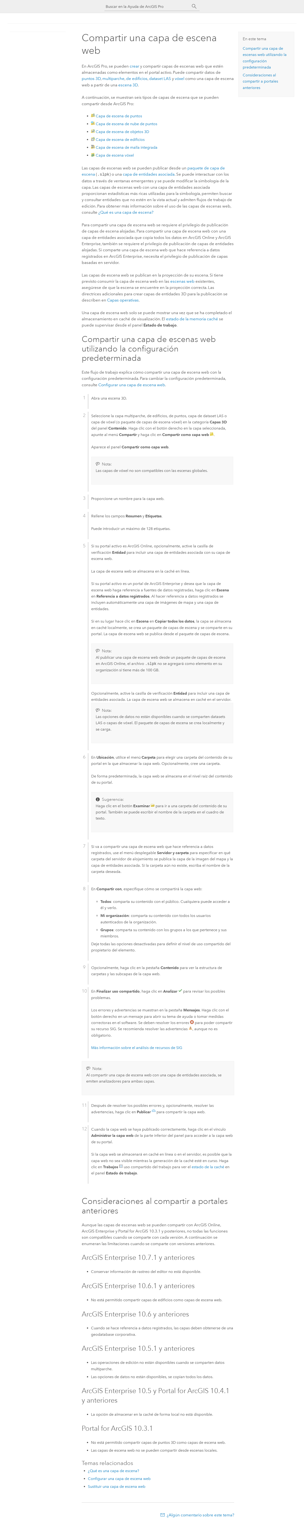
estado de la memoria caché (192, 318)
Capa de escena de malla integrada (126, 147)
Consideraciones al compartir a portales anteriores (260, 81)
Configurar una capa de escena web (131, 384)
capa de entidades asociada (148, 174)
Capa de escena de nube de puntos (126, 124)
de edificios (136, 78)
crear (134, 66)
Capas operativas (123, 299)
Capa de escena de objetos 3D (122, 131)
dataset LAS (160, 78)
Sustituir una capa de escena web (116, 1486)
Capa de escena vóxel (115, 155)
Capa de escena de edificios (120, 139)
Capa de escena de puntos (119, 116)
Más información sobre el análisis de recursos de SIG (136, 1047)
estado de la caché (208, 1166)
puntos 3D (91, 78)
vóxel (179, 78)
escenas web (182, 280)
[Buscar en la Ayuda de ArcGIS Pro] (147, 6)
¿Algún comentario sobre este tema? (200, 1514)
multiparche (113, 78)
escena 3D (128, 85)
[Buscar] (194, 6)
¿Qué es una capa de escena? (125, 211)
